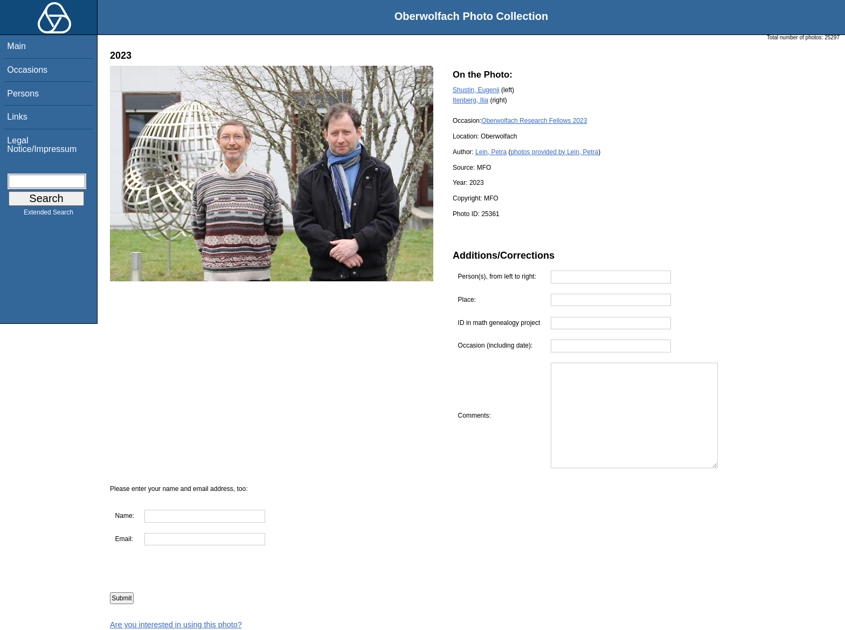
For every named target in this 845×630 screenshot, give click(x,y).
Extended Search (48, 214)
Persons (23, 93)
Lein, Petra (491, 152)
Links (17, 116)
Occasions (27, 69)
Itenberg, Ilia (470, 100)
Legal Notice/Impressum (42, 145)
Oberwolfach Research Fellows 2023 (534, 120)
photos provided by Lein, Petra (554, 152)
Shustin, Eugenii (476, 90)
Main (16, 46)
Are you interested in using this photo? (176, 624)
